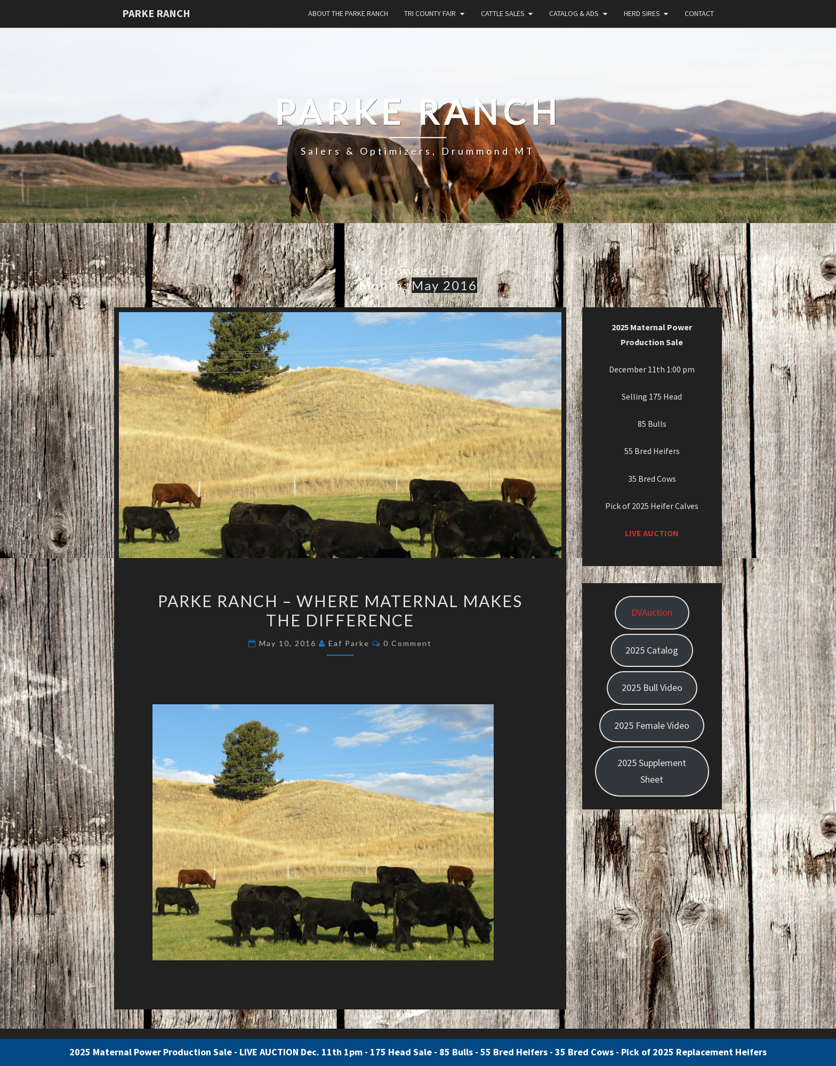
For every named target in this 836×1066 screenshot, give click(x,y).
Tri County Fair (430, 13)
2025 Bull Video (652, 687)
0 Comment (407, 643)
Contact (699, 13)
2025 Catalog (651, 650)
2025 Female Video (651, 725)
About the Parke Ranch (348, 13)
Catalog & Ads (574, 13)
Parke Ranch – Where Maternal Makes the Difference (340, 610)
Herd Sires (642, 13)
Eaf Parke (348, 643)
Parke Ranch (156, 13)
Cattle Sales (503, 13)
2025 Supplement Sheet (651, 771)
